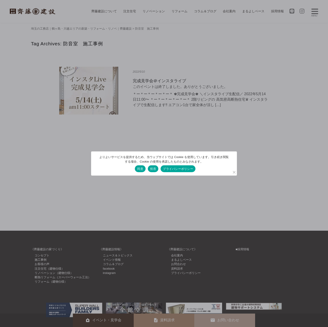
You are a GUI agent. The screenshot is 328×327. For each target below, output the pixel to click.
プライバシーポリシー (178, 169)
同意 (140, 169)
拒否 (153, 169)
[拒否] (234, 172)
